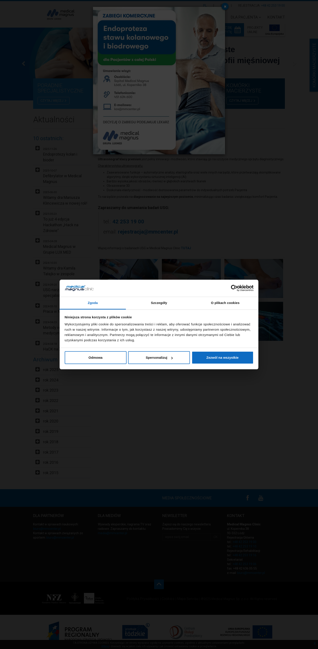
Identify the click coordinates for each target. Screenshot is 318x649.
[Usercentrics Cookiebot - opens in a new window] (234, 288)
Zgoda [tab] (93, 303)
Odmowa (95, 357)
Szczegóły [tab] (159, 303)
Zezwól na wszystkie (222, 357)
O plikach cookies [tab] (225, 303)
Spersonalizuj (159, 357)
